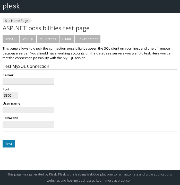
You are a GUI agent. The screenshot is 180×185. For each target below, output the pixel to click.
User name (11, 103)
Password (11, 117)
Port (6, 89)
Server (8, 75)
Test (8, 143)
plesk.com (125, 180)
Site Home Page (16, 20)
